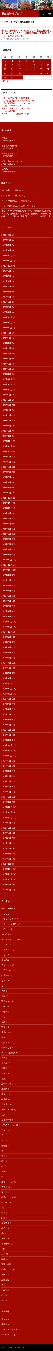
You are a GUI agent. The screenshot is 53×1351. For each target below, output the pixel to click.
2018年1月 (6, 740)
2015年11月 (6, 874)
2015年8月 (6, 889)
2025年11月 (6, 260)
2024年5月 (6, 353)
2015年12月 (6, 869)
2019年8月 (6, 642)
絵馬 (3, 1228)
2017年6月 (6, 776)
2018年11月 (6, 688)
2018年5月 (6, 719)
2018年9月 (6, 699)
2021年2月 (6, 549)
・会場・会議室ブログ (11, 106)
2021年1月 (6, 554)
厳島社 (4, 1032)
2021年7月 (6, 523)
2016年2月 (6, 858)
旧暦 (3, 1130)
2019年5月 (6, 657)
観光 (3, 1274)
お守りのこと (7, 918)
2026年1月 (6, 250)
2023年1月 (6, 436)
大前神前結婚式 (8, 1053)
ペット (4, 955)
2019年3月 (6, 668)
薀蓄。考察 (6, 1264)
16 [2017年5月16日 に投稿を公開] (12, 69)
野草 (3, 1290)
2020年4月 (6, 601)
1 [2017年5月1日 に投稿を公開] (5, 61)
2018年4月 (6, 724)
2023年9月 (6, 394)
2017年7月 (6, 771)
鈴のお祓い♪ (6, 190)
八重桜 (4, 138)
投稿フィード (7, 1324)
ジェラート (6, 949)
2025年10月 (6, 266)
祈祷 (3, 1187)
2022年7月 (6, 467)
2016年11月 (6, 812)
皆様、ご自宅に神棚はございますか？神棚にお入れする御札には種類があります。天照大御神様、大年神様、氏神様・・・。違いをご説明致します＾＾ (26, 213)
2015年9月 (6, 884)
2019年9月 (6, 637)
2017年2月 (6, 797)
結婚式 (4, 1223)
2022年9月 (6, 456)
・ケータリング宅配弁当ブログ (15, 113)
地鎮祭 (4, 1042)
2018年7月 (6, 709)
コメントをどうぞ (21, 39)
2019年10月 (6, 632)
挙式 (3, 1114)
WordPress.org (8, 1334)
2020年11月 (6, 565)
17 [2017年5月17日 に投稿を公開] (19, 69)
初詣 (3, 1022)
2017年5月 (6, 781)
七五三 (4, 970)
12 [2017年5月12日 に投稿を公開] (34, 65)
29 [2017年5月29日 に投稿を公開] (5, 77)
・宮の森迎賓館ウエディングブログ (17, 103)
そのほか (5, 934)
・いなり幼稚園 (8, 111)
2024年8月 (6, 338)
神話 (3, 1207)
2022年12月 (6, 441)
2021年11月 (6, 503)
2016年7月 (6, 833)
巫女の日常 (6, 1083)
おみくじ (5, 913)
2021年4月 (6, 539)
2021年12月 (6, 498)
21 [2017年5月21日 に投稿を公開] (48, 69)
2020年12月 (6, 559)
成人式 (4, 1104)
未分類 (4, 1145)
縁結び (4, 1233)
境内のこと (6, 1047)
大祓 (3, 1058)
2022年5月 (6, 477)
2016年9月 (6, 822)
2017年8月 (6, 766)
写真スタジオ (7, 1001)
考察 (3, 1238)
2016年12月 (6, 807)
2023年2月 (6, 431)
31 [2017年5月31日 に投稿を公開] (19, 77)
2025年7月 (6, 281)
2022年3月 (6, 487)
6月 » (9, 81)
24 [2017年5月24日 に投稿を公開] (19, 73)
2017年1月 (6, 802)
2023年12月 (6, 379)
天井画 (4, 1063)
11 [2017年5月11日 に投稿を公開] (26, 65)
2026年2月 (6, 245)
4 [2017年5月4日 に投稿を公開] (26, 61)
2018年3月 (6, 730)
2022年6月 (6, 472)
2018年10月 (6, 693)
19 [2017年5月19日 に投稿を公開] (34, 69)
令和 (3, 980)
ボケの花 (5, 960)
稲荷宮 (4, 1212)
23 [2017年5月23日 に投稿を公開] (12, 73)
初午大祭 (5, 1011)
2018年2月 (6, 735)
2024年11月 (6, 322)
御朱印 (4, 1099)
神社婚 (4, 1202)
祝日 (3, 1192)
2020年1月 (6, 616)
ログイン (5, 1319)
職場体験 (5, 1243)
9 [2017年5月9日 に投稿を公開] (12, 65)
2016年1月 (6, 864)
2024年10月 (6, 327)
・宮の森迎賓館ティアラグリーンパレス (19, 100)
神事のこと (6, 1197)
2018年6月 (6, 714)
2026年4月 (6, 235)
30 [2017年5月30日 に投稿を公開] (12, 77)
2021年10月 (6, 508)
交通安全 (5, 975)
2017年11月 (6, 750)
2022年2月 (6, 492)
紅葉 (3, 1218)
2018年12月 (6, 683)
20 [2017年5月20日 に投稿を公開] (41, 69)
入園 (3, 991)
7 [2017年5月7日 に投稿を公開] (47, 61)
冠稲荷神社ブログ (11, 13)
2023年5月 (6, 415)
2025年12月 (6, 255)
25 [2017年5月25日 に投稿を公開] (26, 73)
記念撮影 (5, 1279)
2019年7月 (6, 647)
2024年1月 (6, 374)
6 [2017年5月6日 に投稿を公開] (40, 61)
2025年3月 (6, 302)
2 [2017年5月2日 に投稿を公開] (12, 61)
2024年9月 (6, 333)
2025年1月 (6, 312)
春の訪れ (5, 169)
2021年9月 (6, 513)
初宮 (3, 1016)
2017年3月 (6, 791)
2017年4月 (6, 786)
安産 (3, 1073)
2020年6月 (6, 590)
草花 (3, 1259)
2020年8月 (6, 580)
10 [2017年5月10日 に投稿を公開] (19, 65)
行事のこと (6, 1269)
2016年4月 (6, 848)
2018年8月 (6, 704)
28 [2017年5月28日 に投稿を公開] (48, 73)
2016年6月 (6, 838)
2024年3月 (6, 363)
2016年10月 (6, 817)
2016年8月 (6, 828)
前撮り (4, 1027)
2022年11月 (6, 446)
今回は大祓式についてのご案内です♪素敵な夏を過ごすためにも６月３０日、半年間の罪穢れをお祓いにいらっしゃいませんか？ (26, 33)
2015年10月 (6, 879)
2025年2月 (6, 307)
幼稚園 (4, 1089)
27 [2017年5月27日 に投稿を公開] (41, 73)
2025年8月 (6, 276)
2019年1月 (6, 678)
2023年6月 (6, 410)
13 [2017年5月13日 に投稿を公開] (41, 65)
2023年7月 (6, 405)
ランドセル (6, 965)
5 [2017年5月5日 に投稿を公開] (33, 61)
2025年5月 (6, 291)
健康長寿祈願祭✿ (9, 146)
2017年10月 (6, 755)
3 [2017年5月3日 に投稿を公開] (19, 61)
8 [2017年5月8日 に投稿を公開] (5, 65)
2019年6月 (6, 652)
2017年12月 (6, 745)
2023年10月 (6, 389)
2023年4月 (6, 420)
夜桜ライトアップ (9, 153)
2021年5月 (6, 534)
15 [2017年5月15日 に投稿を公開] (5, 69)
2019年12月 (6, 621)
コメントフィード (9, 1329)
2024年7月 (6, 343)
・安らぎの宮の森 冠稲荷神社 (15, 98)
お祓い (4, 929)
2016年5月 (6, 843)
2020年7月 (6, 585)
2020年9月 (6, 575)
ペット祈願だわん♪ (9, 200)
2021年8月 (6, 518)
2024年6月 (6, 348)
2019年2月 (6, 673)
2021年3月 (6, 544)
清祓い (4, 1171)
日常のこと (6, 1125)
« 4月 (3, 81)
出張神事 (5, 1006)
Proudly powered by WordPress (13, 1347)
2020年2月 (6, 611)
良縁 (3, 1248)
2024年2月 (6, 369)
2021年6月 (6, 528)
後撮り (4, 1094)
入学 (3, 996)
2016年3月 (6, 853)
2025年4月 (6, 296)
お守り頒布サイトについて (13, 161)
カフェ (4, 944)
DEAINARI (6, 908)
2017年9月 (6, 760)
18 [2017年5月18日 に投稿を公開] (26, 69)
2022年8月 (6, 461)
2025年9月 (6, 271)
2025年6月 (6, 286)
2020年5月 (6, 596)
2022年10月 (6, 451)
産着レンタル (7, 1181)
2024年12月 (6, 317)
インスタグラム (8, 939)
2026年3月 (6, 240)
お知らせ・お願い (9, 924)
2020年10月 (6, 570)
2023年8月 (6, 400)
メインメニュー (49, 13)
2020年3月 (6, 606)
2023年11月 (6, 384)
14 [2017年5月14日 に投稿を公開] (48, 65)
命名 (3, 1037)
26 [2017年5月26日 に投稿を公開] (34, 73)
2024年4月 (6, 358)
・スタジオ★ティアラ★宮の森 (15, 108)
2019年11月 (6, 626)
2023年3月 (6, 425)
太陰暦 (4, 1068)
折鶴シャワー (7, 1109)
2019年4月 (6, 663)
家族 (3, 1078)
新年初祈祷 (6, 1120)
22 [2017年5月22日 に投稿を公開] (5, 73)
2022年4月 (6, 482)
